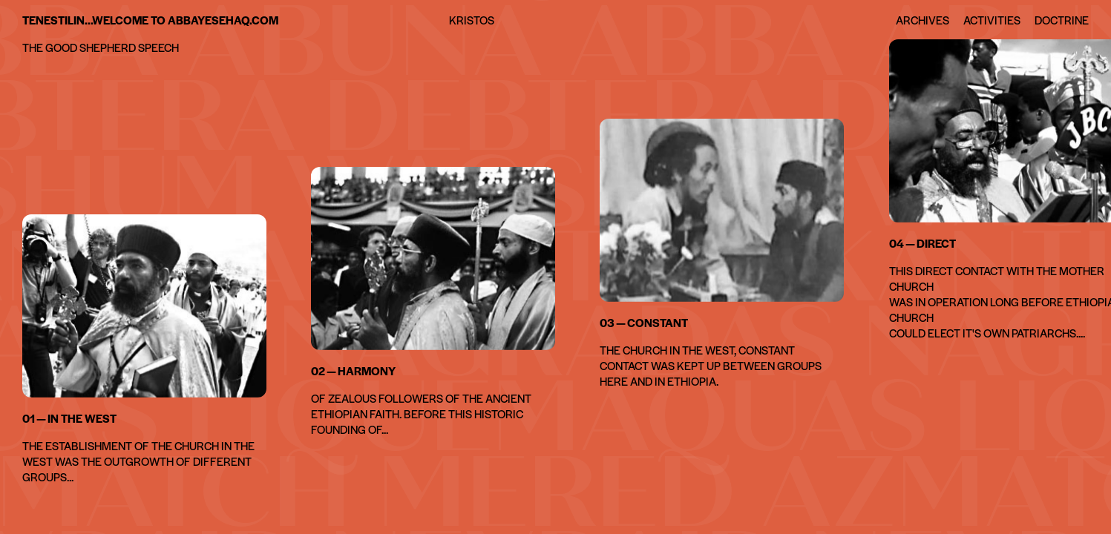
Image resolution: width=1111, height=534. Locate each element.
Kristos (471, 19)
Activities (991, 19)
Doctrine (1062, 19)
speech (158, 47)
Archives (922, 19)
